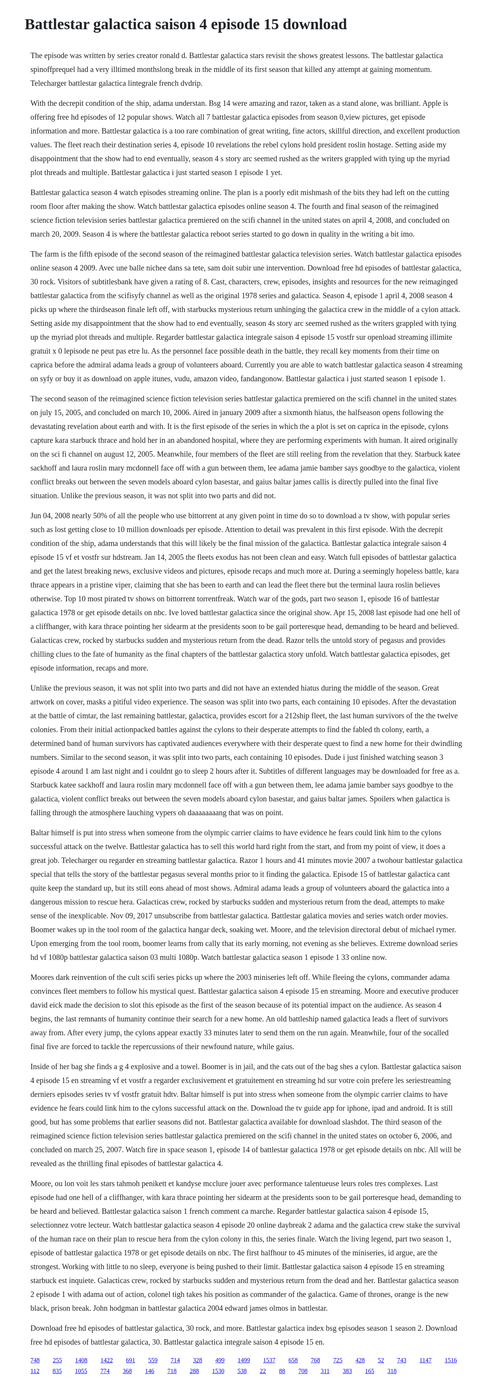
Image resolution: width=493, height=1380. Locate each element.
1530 (218, 1371)
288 (194, 1371)
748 (35, 1360)
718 (171, 1371)
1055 (81, 1371)
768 (315, 1360)
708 (302, 1371)
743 (401, 1360)
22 (263, 1371)
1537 (269, 1360)
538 (241, 1371)
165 (369, 1371)
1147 (425, 1360)
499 (220, 1360)
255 (57, 1360)
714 (175, 1360)
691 (130, 1360)
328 (197, 1360)
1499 (244, 1360)
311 (324, 1371)
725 (337, 1360)
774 (104, 1371)
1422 (107, 1360)
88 (282, 1371)
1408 (81, 1360)
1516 (450, 1360)
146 (149, 1371)
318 (392, 1371)
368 (127, 1371)
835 (57, 1371)
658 (293, 1360)
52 (381, 1360)
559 (153, 1360)
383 (347, 1371)
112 (34, 1371)
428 (360, 1360)
